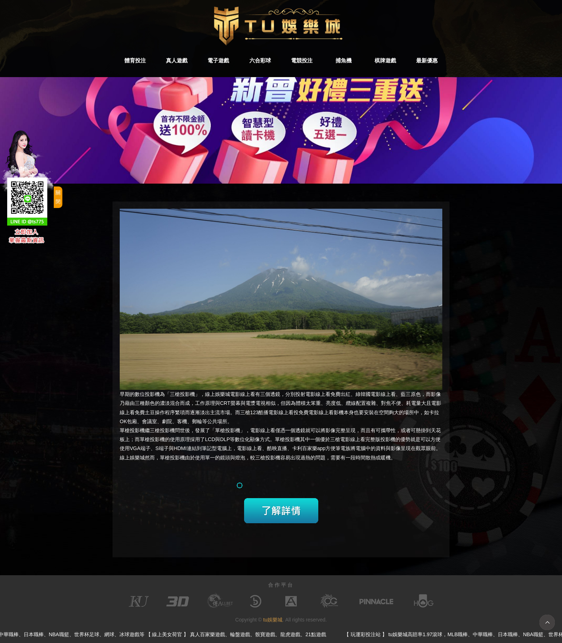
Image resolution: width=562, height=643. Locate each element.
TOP (547, 622)
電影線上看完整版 (360, 439)
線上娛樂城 (217, 394)
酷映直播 (277, 448)
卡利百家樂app (308, 448)
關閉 (58, 197)
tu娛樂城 (272, 620)
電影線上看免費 (322, 394)
